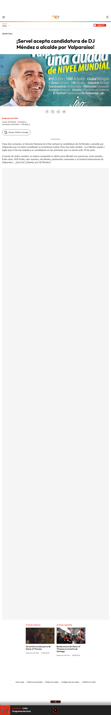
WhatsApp (58, 111)
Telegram (64, 111)
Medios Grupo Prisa (55, 696)
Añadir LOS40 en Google (18, 132)
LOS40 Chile (55, 17)
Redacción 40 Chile (10, 118)
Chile (4, 26)
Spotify (66, 665)
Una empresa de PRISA (55, 690)
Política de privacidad (34, 682)
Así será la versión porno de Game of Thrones (38, 647)
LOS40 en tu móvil (89, 682)
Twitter (52, 111)
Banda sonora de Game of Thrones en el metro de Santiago (68, 649)
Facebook (47, 111)
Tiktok (40, 665)
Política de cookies (52, 682)
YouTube (50, 665)
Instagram (45, 665)
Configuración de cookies (70, 682)
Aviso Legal (20, 682)
